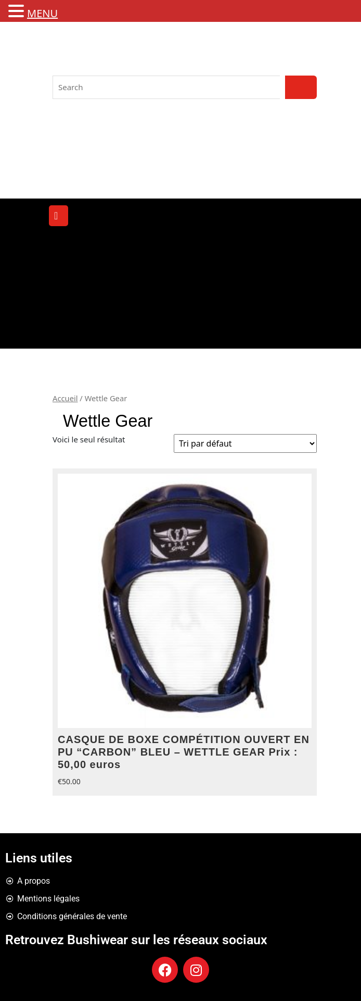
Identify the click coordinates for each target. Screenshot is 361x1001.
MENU (42, 13)
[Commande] (245, 443)
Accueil (65, 398)
